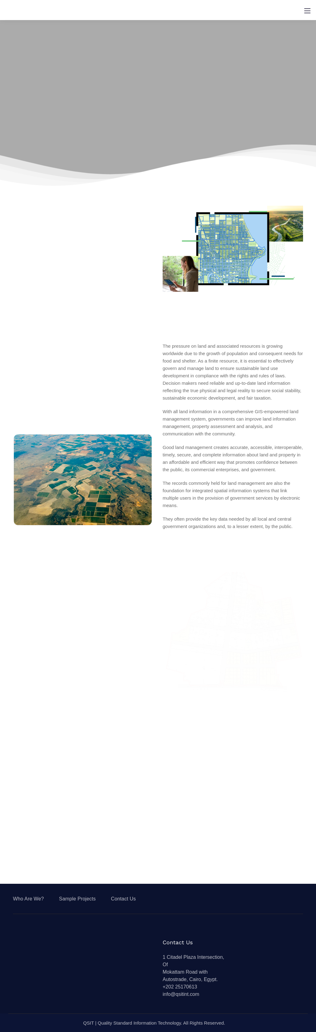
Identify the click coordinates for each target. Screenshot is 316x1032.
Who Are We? (28, 898)
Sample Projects (77, 898)
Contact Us (123, 898)
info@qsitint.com (181, 994)
